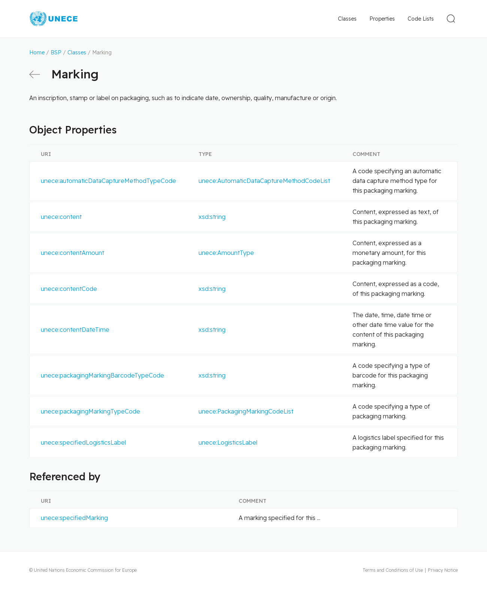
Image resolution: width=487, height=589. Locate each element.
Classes (347, 18)
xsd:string (212, 216)
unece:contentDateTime (75, 329)
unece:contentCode (69, 288)
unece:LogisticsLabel (228, 442)
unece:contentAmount (72, 252)
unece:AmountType (226, 252)
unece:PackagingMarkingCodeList (246, 411)
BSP (56, 52)
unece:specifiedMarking (74, 518)
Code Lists (421, 18)
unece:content (61, 216)
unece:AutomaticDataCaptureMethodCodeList (264, 180)
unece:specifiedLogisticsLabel (83, 442)
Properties (382, 18)
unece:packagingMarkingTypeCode (90, 411)
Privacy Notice (443, 570)
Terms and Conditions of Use (393, 570)
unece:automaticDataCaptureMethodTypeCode (108, 180)
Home (37, 52)
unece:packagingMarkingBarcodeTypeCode (102, 375)
